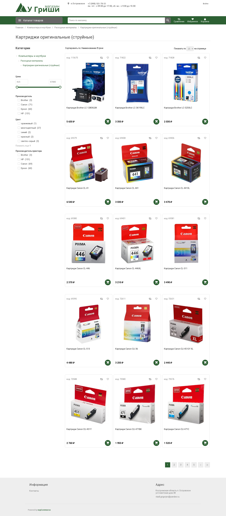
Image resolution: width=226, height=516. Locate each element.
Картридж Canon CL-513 (78, 349)
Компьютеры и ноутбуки (32, 56)
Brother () (26, 100)
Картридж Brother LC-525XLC (178, 108)
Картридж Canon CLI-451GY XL (178, 349)
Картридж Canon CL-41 (78, 188)
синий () (26, 132)
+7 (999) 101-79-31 (97, 4)
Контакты (34, 491)
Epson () (26, 109)
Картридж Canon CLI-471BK (128, 429)
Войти (205, 4)
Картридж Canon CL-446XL (128, 268)
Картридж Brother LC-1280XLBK (82, 108)
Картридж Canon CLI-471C (176, 429)
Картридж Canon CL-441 (127, 188)
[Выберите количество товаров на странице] (190, 48)
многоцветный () (31, 128)
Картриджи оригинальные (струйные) (41, 65)
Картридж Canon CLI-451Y (79, 429)
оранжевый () (28, 123)
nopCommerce (44, 510)
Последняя (207, 464)
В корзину (108, 121)
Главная (19, 27)
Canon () (26, 104)
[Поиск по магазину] (116, 20)
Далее (200, 464)
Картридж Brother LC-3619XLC (129, 108)
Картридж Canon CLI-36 (126, 349)
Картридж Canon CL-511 (175, 268)
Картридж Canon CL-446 (78, 268)
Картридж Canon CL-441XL (177, 188)
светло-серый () (30, 141)
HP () (25, 113)
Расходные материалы (32, 61)
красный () (27, 136)
